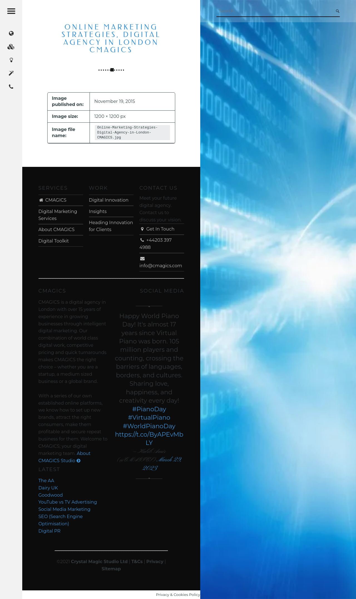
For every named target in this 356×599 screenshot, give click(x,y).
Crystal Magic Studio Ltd (99, 561)
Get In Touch (156, 229)
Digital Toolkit (53, 241)
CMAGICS (52, 200)
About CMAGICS (56, 229)
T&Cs (137, 561)
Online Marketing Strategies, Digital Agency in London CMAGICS (111, 38)
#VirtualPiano (149, 417)
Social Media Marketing (64, 509)
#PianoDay (149, 409)
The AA (46, 480)
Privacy (154, 561)
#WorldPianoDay (149, 426)
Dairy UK (48, 488)
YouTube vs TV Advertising (67, 502)
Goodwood (50, 495)
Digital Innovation (108, 200)
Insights (98, 211)
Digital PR (49, 531)
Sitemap (111, 568)
